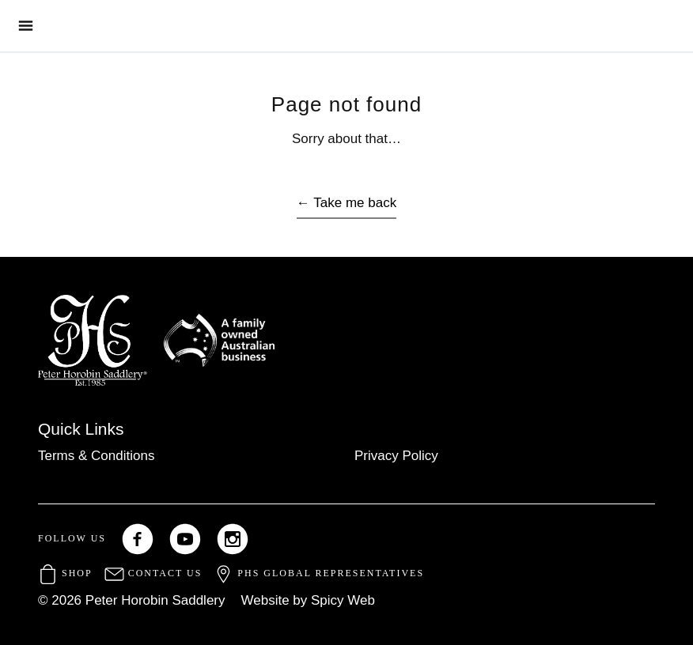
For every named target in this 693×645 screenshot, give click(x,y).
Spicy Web (343, 600)
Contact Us (153, 573)
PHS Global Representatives (319, 573)
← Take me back (346, 202)
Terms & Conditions (96, 455)
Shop (65, 573)
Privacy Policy (396, 455)
